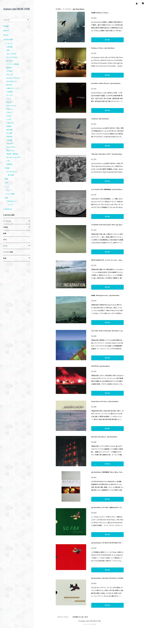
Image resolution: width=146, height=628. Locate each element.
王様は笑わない (11, 201)
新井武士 (9, 85)
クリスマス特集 (10, 194)
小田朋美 (9, 92)
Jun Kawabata (11, 57)
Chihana (9, 109)
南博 (8, 50)
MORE (107, 40)
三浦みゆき (10, 123)
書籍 (6, 179)
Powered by (89, 624)
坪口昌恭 (9, 133)
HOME (58, 9)
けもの (8, 99)
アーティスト (67, 9)
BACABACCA (11, 81)
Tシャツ (9, 190)
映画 (6, 198)
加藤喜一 (9, 126)
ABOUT (6, 31)
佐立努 (8, 102)
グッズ (7, 187)
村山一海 (9, 74)
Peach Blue (10, 147)
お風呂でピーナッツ (12, 88)
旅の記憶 (11, 175)
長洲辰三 (9, 68)
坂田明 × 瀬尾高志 (12, 154)
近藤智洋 (9, 164)
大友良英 (9, 140)
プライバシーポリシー (63, 617)
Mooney (9, 61)
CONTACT (7, 209)
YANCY (9, 112)
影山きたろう (10, 150)
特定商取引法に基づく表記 (80, 617)
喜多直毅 (9, 130)
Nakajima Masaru (13, 78)
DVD (6, 183)
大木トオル (9, 144)
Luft (8, 161)
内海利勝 (9, 47)
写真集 (7, 168)
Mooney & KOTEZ (13, 157)
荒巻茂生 (9, 137)
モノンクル (9, 95)
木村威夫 (9, 71)
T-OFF (9, 119)
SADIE (8, 116)
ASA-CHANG (11, 54)
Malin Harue (11, 106)
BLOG (5, 35)
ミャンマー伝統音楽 (12, 64)
